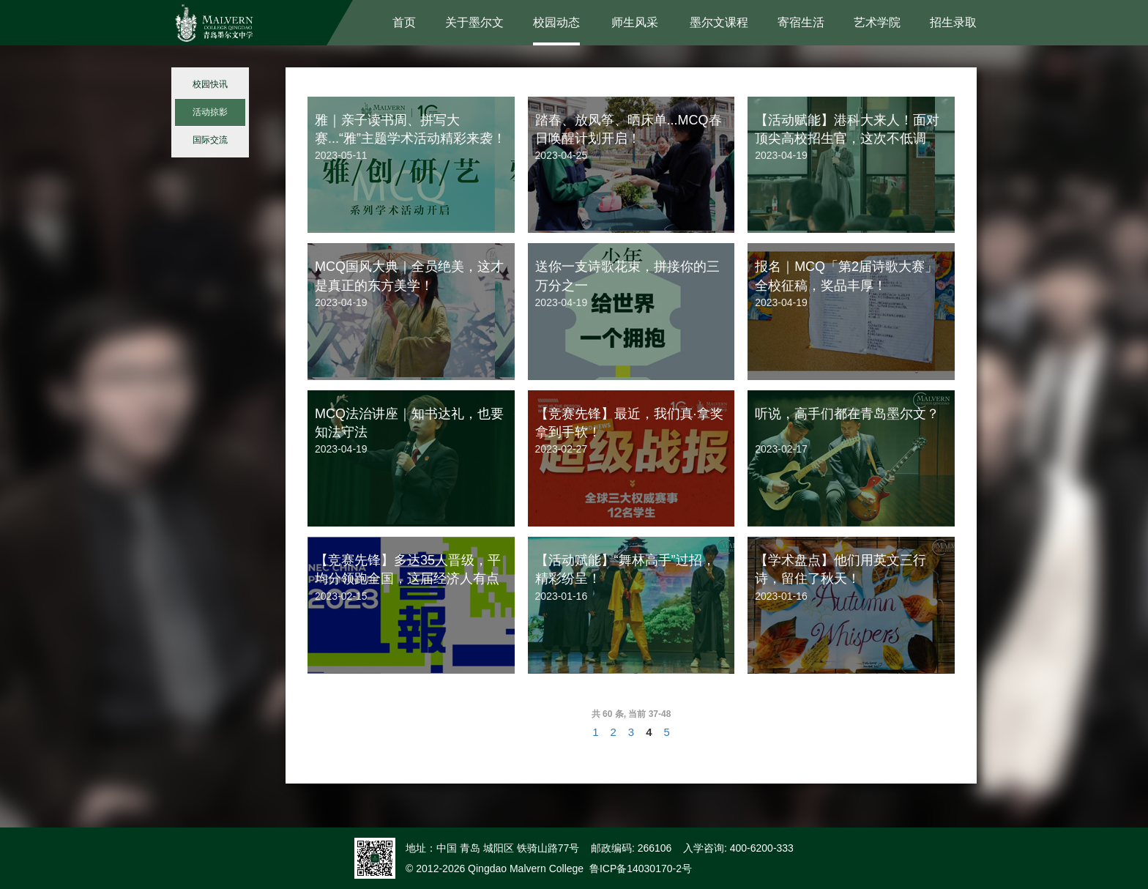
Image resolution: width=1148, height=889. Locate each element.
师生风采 (634, 22)
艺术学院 (877, 22)
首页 (404, 22)
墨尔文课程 (719, 22)
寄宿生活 (801, 22)
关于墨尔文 (474, 22)
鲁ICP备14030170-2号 (640, 868)
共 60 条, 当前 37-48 (631, 714)
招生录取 (953, 22)
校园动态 (556, 22)
